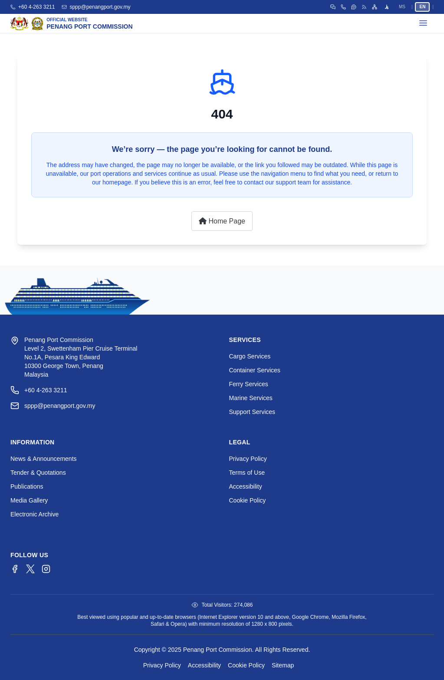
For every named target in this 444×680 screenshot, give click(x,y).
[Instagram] (46, 569)
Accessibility (245, 486)
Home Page (222, 221)
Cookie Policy (247, 500)
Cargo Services (250, 356)
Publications (26, 486)
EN (422, 6)
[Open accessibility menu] (386, 6)
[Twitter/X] (30, 569)
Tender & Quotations (38, 472)
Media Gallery (29, 500)
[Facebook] (14, 569)
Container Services (254, 370)
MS (402, 6)
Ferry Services (248, 384)
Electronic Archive (34, 514)
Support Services (252, 411)
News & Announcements (43, 458)
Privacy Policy (248, 458)
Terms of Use (247, 472)
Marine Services (251, 397)
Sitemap (283, 665)
